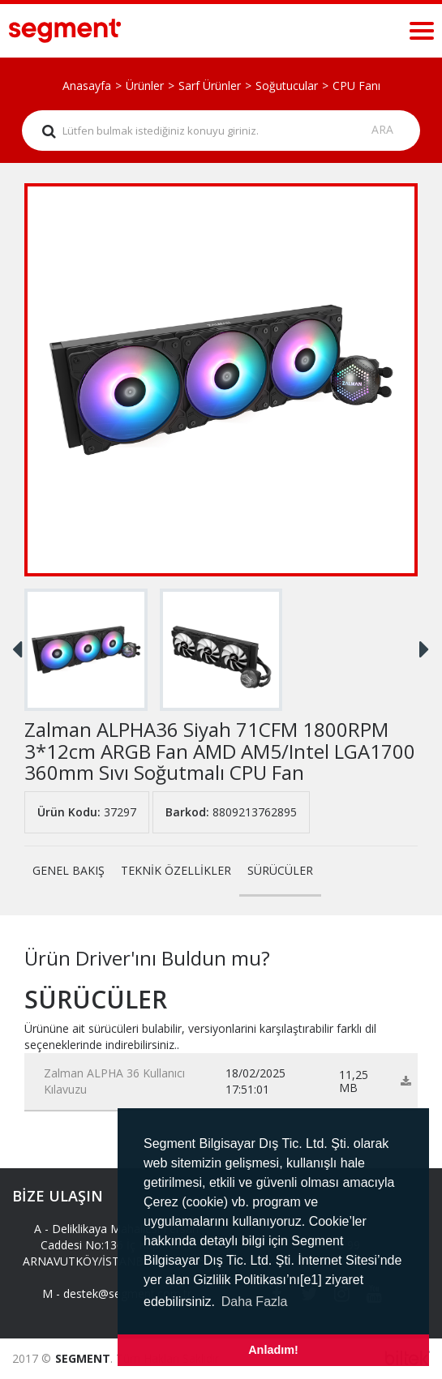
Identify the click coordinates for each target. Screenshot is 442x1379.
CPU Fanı (356, 85)
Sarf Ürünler (209, 85)
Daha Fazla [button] (254, 1301)
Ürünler (145, 85)
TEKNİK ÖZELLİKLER (176, 870)
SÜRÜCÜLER (280, 870)
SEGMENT (82, 1358)
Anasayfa (86, 85)
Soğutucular (286, 85)
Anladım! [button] (273, 1349)
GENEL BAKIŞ (68, 870)
